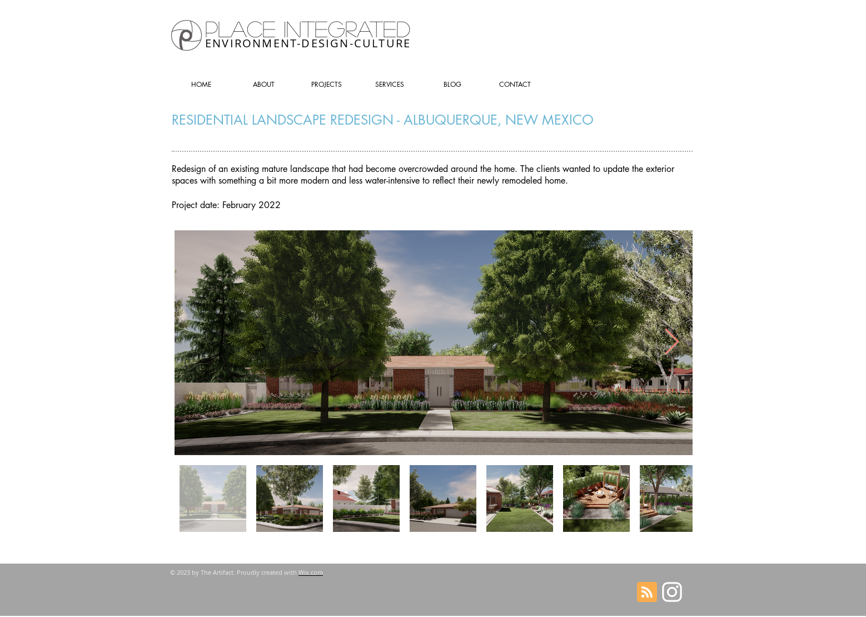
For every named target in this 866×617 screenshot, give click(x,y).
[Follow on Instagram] (672, 592)
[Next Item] (671, 342)
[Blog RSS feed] (647, 592)
